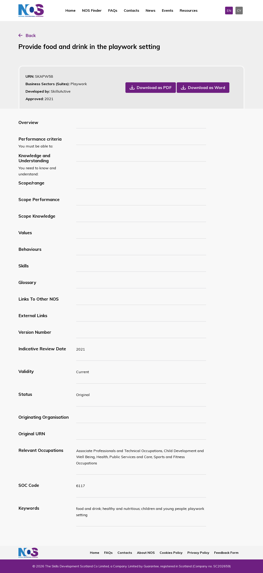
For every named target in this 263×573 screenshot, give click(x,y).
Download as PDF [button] (154, 87)
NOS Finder (92, 10)
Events (167, 10)
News (150, 10)
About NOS (146, 553)
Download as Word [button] (206, 87)
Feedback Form (226, 553)
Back (31, 35)
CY (239, 10)
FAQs (112, 10)
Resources (189, 10)
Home (70, 10)
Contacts (131, 10)
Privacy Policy (198, 553)
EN (229, 10)
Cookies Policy (171, 553)
